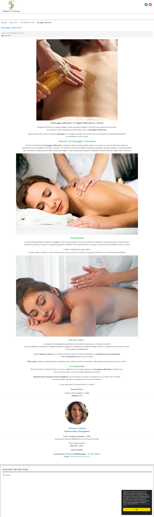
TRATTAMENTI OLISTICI (27, 22)
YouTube (150, 4)
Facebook (146, 4)
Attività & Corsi (13, 22)
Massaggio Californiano (11, 27)
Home (5, 22)
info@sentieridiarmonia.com (80, 456)
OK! (136, 509)
